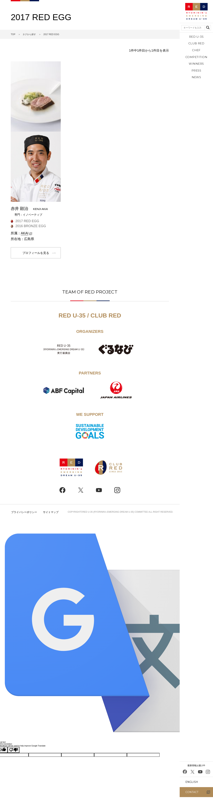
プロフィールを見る (35, 252)
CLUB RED (196, 43)
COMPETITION (196, 57)
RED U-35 (196, 36)
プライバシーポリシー (24, 512)
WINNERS (196, 63)
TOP (13, 34)
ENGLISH (191, 782)
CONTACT (191, 792)
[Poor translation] (13, 750)
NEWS (196, 77)
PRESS (196, 70)
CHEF (196, 50)
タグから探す (29, 34)
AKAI (24, 233)
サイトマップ (51, 512)
